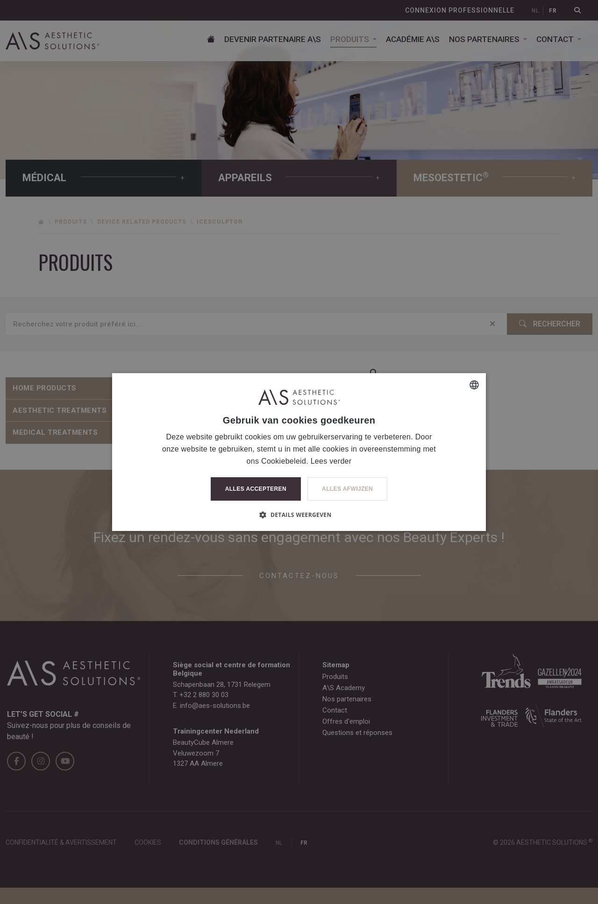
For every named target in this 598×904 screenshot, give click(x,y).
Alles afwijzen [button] (347, 489)
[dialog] (299, 452)
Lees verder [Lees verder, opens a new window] (331, 461)
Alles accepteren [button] (255, 489)
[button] (298, 514)
